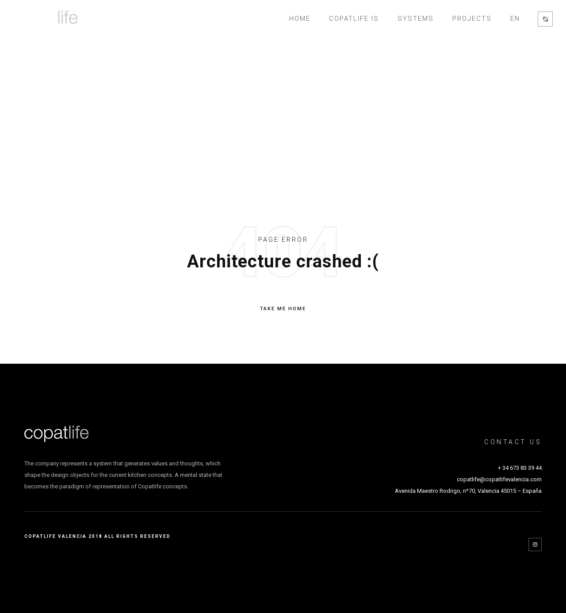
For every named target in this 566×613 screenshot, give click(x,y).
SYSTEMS (416, 19)
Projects (472, 19)
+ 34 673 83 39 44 (520, 468)
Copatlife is (354, 19)
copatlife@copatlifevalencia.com (499, 479)
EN (515, 19)
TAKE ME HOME (283, 309)
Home (299, 19)
